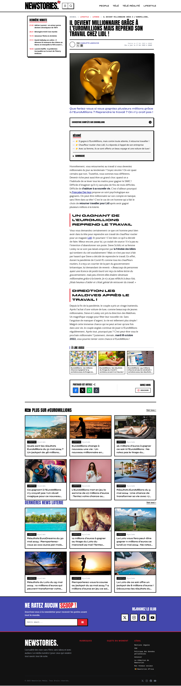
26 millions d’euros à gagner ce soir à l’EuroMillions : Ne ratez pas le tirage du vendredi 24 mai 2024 (134, 451)
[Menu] (66, 6)
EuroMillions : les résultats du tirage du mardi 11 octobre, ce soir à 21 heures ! (112, 370)
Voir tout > (151, 503)
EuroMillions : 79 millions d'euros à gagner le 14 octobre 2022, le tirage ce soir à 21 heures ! (82, 371)
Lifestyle (150, 6)
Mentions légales (142, 645)
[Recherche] (72, 6)
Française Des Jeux (81, 192)
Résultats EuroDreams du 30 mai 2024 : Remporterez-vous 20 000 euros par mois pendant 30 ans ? (45, 543)
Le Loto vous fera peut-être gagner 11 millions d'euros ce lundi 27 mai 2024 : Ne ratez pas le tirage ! (134, 543)
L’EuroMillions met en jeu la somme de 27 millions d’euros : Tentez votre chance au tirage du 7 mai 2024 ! (90, 495)
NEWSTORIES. (42, 6)
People (104, 6)
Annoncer (138, 657)
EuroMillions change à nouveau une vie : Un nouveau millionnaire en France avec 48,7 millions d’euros (88, 453)
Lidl (90, 238)
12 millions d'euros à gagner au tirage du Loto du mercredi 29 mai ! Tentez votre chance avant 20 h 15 (89, 543)
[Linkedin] (81, 46)
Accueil (73, 17)
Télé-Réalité (131, 6)
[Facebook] (75, 390)
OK (82, 622)
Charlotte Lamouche (89, 43)
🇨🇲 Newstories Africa (144, 669)
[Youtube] (152, 618)
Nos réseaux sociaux (143, 666)
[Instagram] (134, 618)
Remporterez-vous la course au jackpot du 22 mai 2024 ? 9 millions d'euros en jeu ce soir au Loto (90, 587)
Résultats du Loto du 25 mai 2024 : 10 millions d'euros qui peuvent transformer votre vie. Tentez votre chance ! (44, 587)
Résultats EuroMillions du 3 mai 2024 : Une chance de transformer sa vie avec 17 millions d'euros (133, 495)
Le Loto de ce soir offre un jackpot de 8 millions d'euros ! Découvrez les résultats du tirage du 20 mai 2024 (135, 587)
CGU (135, 649)
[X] (78, 46)
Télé (116, 6)
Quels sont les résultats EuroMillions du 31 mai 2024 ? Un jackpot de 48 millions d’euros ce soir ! (45, 451)
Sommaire (80, 156)
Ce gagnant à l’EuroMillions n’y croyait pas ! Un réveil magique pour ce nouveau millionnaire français (44, 495)
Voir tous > (151, 410)
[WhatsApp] (89, 390)
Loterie (95, 17)
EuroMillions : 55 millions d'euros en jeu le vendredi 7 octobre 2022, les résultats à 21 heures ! (140, 371)
